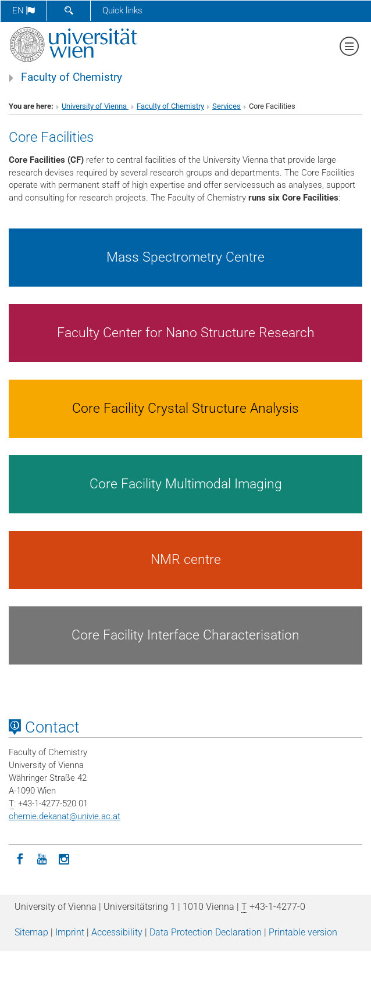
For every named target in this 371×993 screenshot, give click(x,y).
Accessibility (116, 932)
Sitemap (31, 932)
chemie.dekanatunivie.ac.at (64, 816)
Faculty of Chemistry (71, 77)
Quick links (122, 10)
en (23, 10)
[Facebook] (20, 858)
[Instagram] (64, 858)
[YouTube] (42, 858)
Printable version (303, 932)
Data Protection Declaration (205, 932)
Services (226, 106)
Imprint (69, 932)
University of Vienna (95, 106)
